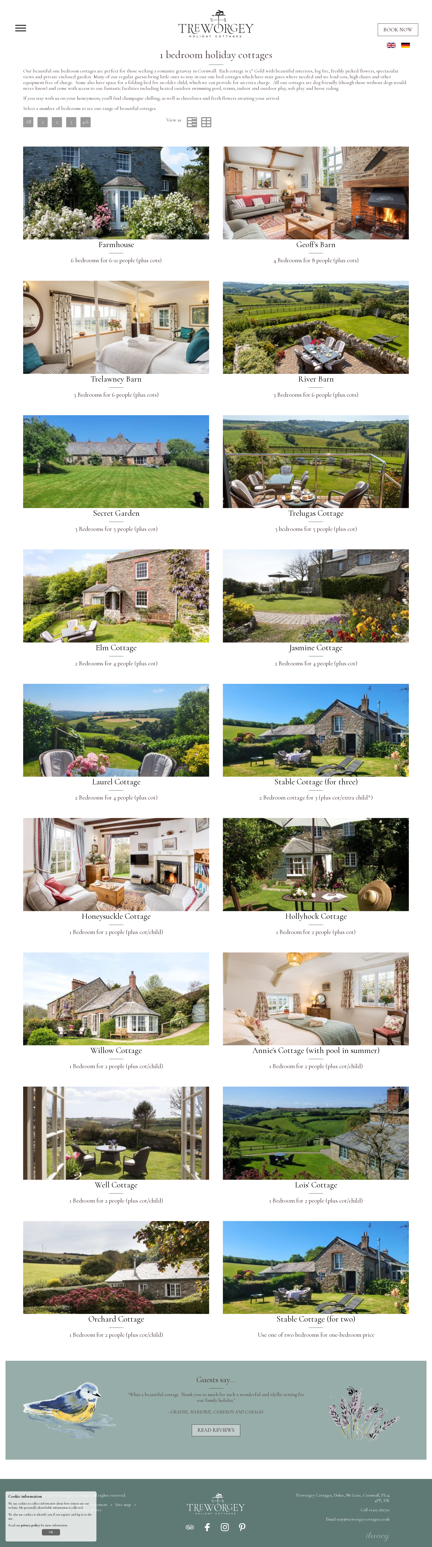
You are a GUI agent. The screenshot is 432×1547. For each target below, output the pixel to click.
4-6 (85, 122)
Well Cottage (116, 1185)
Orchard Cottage (116, 1319)
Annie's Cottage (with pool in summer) (316, 1050)
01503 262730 (379, 1510)
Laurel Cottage (116, 782)
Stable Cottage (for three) (316, 782)
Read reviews (216, 1430)
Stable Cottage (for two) (315, 1319)
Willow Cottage (116, 1050)
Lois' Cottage (316, 1185)
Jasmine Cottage (315, 647)
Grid (206, 122)
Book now (398, 29)
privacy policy (30, 1525)
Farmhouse (116, 244)
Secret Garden (116, 513)
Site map (123, 1504)
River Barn (316, 379)
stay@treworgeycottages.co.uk (363, 1519)
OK (51, 1532)
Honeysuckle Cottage (116, 916)
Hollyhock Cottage (316, 916)
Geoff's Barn (316, 244)
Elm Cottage (116, 647)
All (28, 122)
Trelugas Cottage (316, 513)
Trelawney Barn (116, 379)
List (192, 122)
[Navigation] (21, 28)
